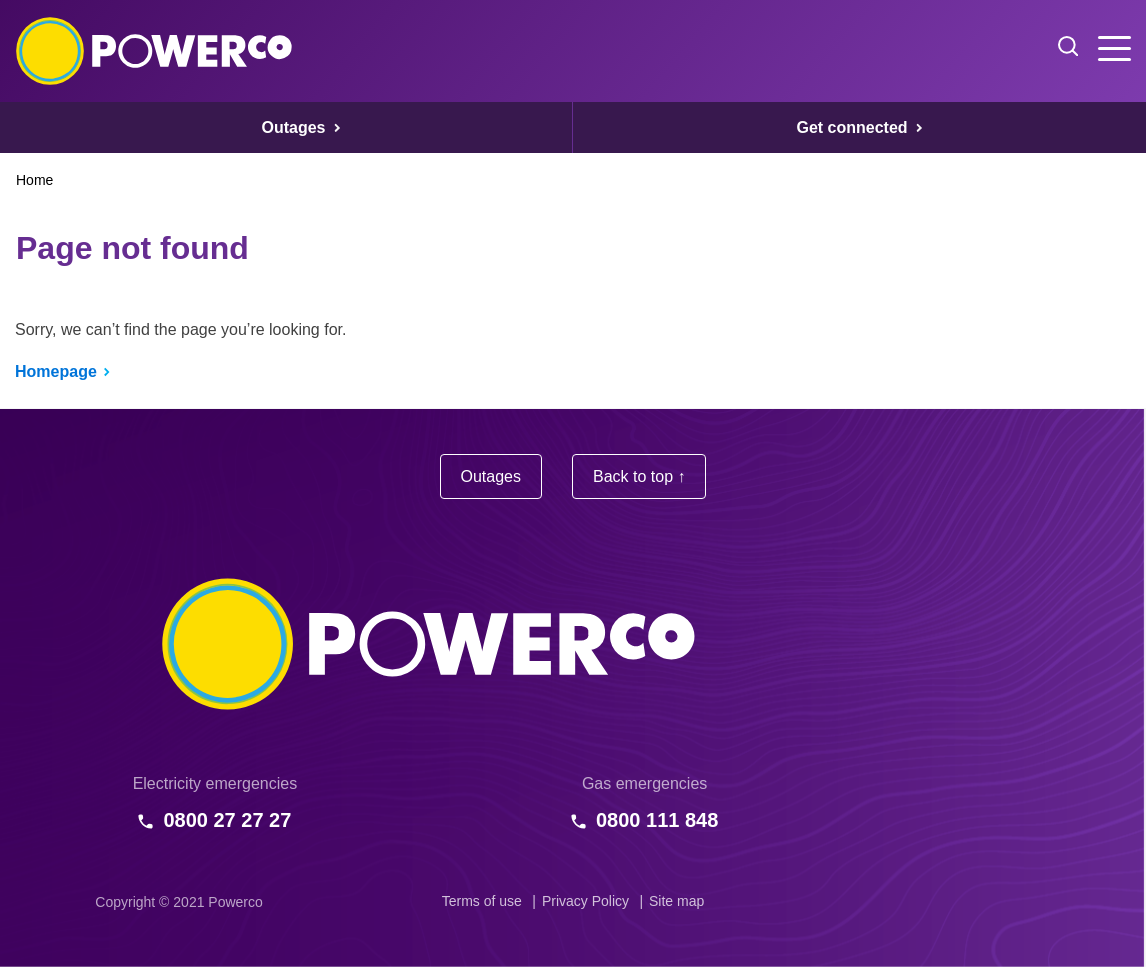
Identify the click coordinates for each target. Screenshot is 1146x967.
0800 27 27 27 (227, 820)
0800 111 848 (657, 820)
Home (34, 180)
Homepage (56, 371)
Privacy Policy (585, 901)
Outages (491, 476)
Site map (676, 901)
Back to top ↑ (639, 476)
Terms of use (482, 901)
